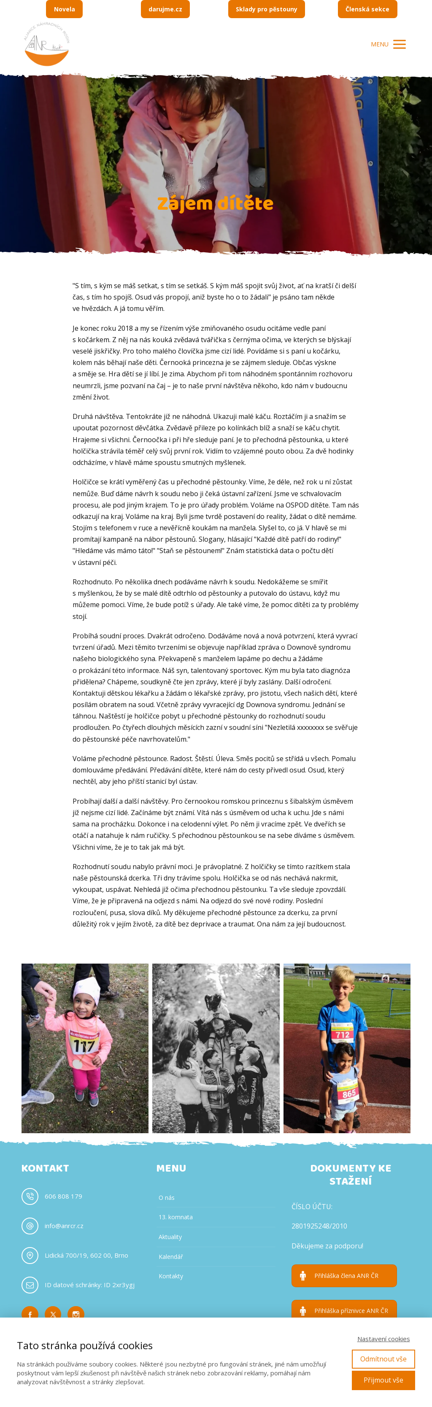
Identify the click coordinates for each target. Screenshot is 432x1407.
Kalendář (171, 1257)
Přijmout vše (383, 1380)
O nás (167, 1198)
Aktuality (170, 1237)
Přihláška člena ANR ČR (346, 1276)
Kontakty (171, 1276)
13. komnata (176, 1217)
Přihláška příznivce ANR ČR (351, 1311)
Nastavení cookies (383, 1338)
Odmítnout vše (383, 1359)
